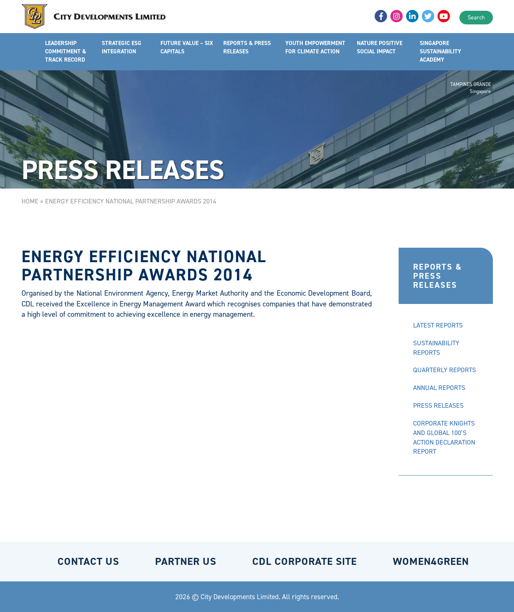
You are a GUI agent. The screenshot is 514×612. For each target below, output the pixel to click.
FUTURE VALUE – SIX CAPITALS (186, 47)
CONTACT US (88, 561)
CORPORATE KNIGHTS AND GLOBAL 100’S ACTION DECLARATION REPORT (444, 437)
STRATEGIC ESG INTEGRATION (122, 47)
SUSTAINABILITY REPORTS (436, 348)
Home (30, 201)
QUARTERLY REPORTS (444, 370)
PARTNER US (185, 561)
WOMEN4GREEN (431, 561)
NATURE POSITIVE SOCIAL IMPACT (380, 47)
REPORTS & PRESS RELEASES (247, 47)
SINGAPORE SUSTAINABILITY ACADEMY (441, 51)
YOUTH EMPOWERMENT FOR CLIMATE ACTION (315, 47)
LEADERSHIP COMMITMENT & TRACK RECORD (65, 51)
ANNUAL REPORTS (439, 387)
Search (476, 18)
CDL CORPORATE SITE (304, 561)
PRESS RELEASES (438, 405)
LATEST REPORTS (438, 325)
